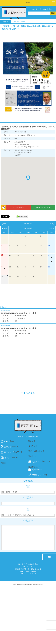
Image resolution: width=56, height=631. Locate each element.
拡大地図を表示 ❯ (18, 207)
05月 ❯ (52, 223)
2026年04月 (28, 223)
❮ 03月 (4, 223)
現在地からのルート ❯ (43, 207)
